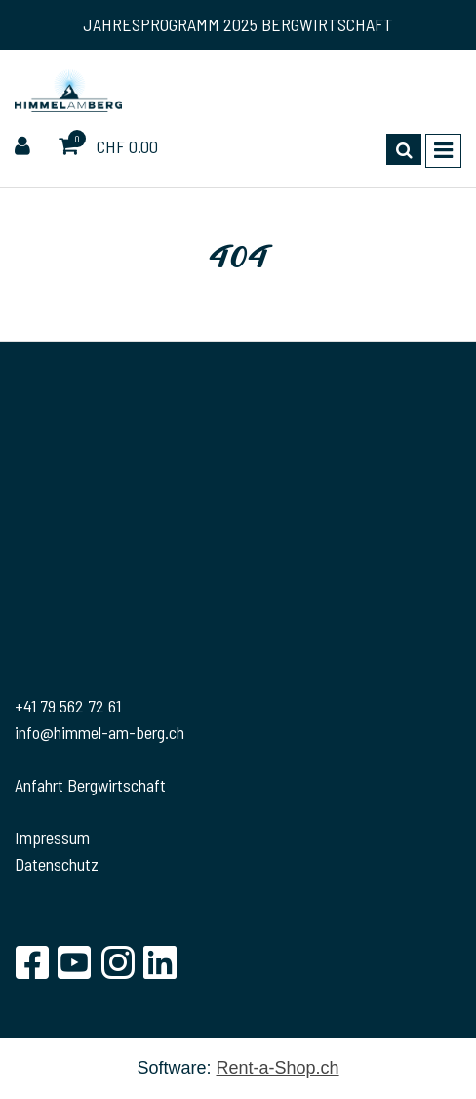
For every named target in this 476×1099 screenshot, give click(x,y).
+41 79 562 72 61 (68, 705)
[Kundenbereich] (25, 147)
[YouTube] (74, 962)
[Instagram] (117, 962)
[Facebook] (31, 962)
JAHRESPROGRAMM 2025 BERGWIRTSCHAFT (238, 24)
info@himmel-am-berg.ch (99, 732)
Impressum (52, 837)
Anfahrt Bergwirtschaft (90, 784)
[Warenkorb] (71, 147)
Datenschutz (57, 864)
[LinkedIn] (160, 962)
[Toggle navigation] (443, 151)
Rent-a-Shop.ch (277, 1068)
